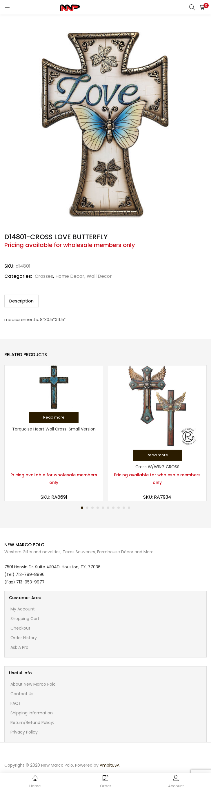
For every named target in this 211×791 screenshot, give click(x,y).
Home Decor (69, 276)
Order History (23, 638)
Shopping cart (24, 618)
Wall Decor (99, 276)
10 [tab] (129, 508)
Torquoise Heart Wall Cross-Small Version (54, 429)
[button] (202, 7)
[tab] (21, 301)
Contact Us (21, 694)
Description (21, 301)
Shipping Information (31, 713)
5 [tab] (103, 508)
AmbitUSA (109, 765)
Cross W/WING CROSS (157, 467)
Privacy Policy (24, 732)
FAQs (15, 703)
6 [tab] (108, 508)
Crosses (44, 276)
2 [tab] (87, 508)
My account (22, 609)
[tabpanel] (54, 433)
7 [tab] (113, 508)
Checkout (20, 628)
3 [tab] (92, 508)
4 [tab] (98, 508)
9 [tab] (124, 508)
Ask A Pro (19, 647)
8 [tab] (118, 508)
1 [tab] (82, 508)
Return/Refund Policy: (32, 722)
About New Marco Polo (33, 684)
